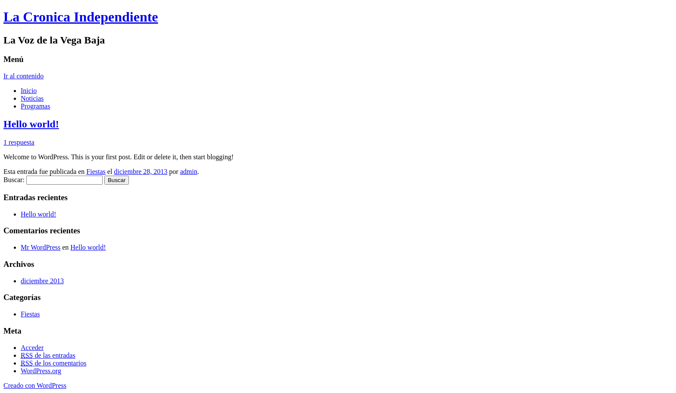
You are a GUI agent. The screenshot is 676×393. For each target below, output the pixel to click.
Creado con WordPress (34, 385)
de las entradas (48, 355)
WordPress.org (41, 370)
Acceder (32, 347)
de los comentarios (53, 363)
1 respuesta (18, 142)
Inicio (29, 90)
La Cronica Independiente (80, 17)
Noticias (32, 98)
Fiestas (95, 171)
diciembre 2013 (42, 281)
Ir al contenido (23, 76)
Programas (35, 106)
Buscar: (14, 179)
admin (188, 171)
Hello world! (31, 124)
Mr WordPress (40, 247)
